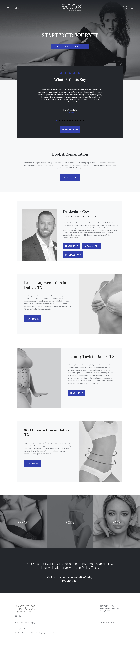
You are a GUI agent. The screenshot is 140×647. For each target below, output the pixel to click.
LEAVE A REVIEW (70, 129)
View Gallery (92, 246)
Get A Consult (70, 177)
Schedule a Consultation (128, 7)
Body (70, 522)
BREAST (23, 522)
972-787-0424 (109, 623)
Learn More (71, 246)
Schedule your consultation (70, 46)
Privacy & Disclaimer (21, 629)
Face (117, 522)
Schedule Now (73, 255)
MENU (16, 8)
